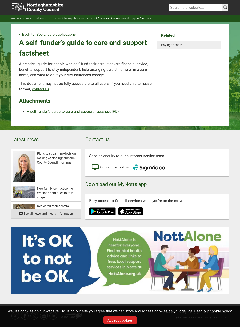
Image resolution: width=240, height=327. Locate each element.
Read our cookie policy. (213, 310)
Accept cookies (120, 320)
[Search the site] (225, 7)
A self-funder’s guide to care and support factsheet (120, 18)
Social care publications (72, 18)
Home (16, 18)
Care (27, 18)
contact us (40, 88)
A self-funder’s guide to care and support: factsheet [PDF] (74, 111)
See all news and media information (46, 213)
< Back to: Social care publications (47, 34)
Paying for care (171, 45)
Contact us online (110, 167)
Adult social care (44, 18)
